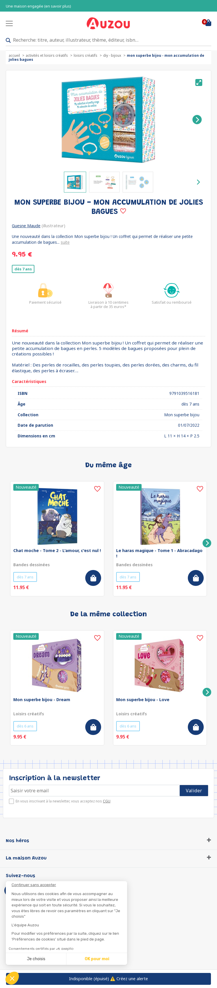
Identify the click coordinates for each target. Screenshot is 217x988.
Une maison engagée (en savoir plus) (38, 6)
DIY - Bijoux (112, 55)
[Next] (197, 119)
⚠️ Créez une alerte (108, 978)
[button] (12, 978)
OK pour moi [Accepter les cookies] (97, 958)
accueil (14, 55)
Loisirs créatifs (85, 55)
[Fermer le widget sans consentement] (69, 885)
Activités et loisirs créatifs (47, 55)
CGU (106, 801)
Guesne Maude (26, 225)
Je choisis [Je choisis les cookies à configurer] (36, 958)
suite (65, 242)
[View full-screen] (198, 82)
